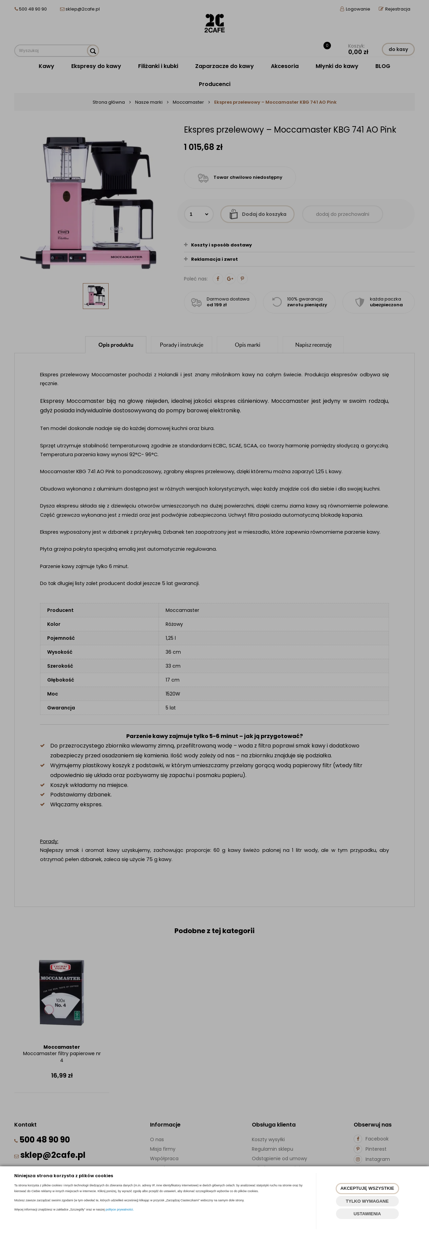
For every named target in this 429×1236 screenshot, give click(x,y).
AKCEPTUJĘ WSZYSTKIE (367, 1188)
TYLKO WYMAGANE (367, 1201)
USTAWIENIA (367, 1213)
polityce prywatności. (120, 1209)
